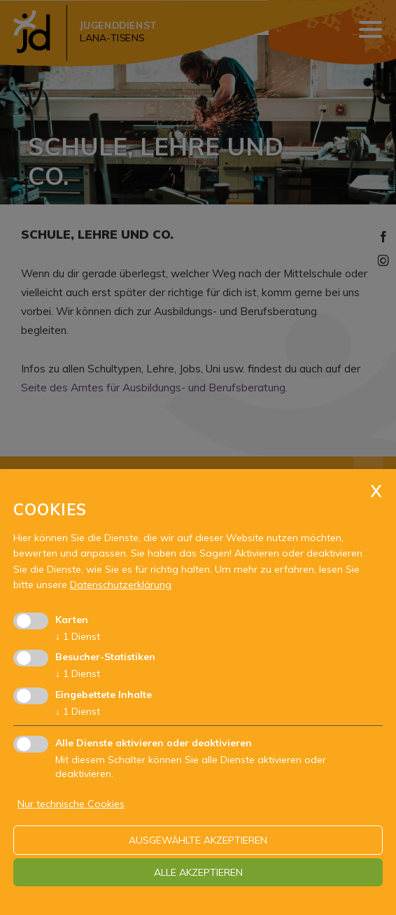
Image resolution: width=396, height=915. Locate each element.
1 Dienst (77, 636)
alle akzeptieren (198, 872)
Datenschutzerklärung (120, 584)
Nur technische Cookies (71, 803)
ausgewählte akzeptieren (198, 840)
